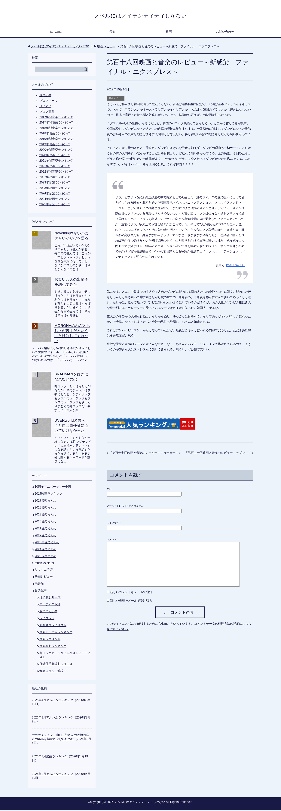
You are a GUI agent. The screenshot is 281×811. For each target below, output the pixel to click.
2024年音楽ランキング (54, 194)
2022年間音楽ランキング (56, 172)
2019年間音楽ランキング (56, 140)
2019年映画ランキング (54, 145)
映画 (169, 32)
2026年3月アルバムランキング (52, 718)
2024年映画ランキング (54, 200)
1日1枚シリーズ (50, 598)
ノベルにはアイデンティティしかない (140, 16)
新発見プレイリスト (52, 626)
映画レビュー (115, 99)
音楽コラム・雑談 (51, 672)
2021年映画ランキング (54, 167)
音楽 (112, 32)
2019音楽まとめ (46, 515)
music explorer (44, 564)
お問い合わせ (225, 32)
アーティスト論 (49, 605)
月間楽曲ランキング (52, 647)
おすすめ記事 (48, 612)
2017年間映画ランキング (56, 123)
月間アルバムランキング (55, 633)
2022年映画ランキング (54, 178)
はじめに (56, 32)
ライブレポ (46, 619)
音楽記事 (45, 96)
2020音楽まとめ (46, 522)
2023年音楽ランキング (54, 183)
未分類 (39, 584)
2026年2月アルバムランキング (52, 775)
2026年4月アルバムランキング (52, 701)
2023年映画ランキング (54, 189)
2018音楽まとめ (46, 508)
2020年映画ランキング (54, 156)
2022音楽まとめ (46, 536)
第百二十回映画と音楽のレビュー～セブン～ (218, 454)
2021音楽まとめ (46, 529)
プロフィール (48, 101)
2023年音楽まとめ (47, 543)
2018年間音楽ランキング (56, 129)
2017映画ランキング (49, 494)
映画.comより (235, 266)
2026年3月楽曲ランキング (49, 757)
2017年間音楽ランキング (56, 118)
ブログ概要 (46, 112)
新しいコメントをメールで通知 (131, 593)
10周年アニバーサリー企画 (53, 487)
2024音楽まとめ (46, 550)
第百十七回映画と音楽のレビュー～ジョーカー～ (145, 454)
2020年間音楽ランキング (56, 150)
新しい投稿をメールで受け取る (131, 601)
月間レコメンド (49, 640)
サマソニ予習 (44, 570)
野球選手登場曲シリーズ (55, 665)
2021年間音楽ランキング (56, 161)
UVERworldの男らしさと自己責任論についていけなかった (71, 426)
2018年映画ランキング (54, 134)
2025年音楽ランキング (54, 205)
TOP (60, 47)
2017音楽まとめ (46, 501)
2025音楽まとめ (46, 557)
